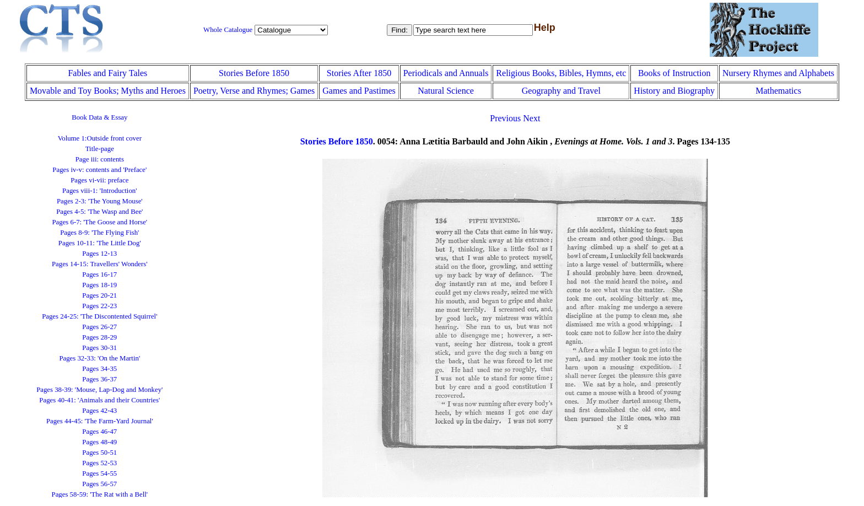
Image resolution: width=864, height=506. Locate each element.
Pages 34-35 (99, 369)
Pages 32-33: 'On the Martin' (99, 358)
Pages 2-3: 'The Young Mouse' (100, 201)
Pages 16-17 (99, 274)
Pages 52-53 (99, 463)
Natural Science (446, 90)
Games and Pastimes (358, 90)
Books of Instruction (674, 73)
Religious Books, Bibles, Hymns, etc (561, 73)
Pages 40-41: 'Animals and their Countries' (99, 400)
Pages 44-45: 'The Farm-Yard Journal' (99, 421)
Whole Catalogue (227, 30)
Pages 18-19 (99, 285)
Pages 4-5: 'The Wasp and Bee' (99, 212)
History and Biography (674, 90)
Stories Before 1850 (254, 73)
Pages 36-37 (99, 379)
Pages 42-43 (99, 411)
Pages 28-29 (99, 337)
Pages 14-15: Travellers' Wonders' (100, 264)
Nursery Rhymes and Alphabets (778, 73)
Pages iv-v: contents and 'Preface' (99, 170)
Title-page (99, 149)
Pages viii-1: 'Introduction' (99, 191)
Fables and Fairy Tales (107, 73)
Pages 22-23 (99, 306)
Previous (505, 118)
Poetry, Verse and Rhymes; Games (254, 90)
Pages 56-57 (99, 484)
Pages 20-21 (99, 295)
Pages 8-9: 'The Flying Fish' (99, 232)
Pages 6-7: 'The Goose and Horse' (99, 222)
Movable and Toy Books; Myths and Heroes (108, 90)
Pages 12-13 (99, 253)
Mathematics (778, 90)
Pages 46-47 (99, 431)
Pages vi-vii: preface (99, 180)
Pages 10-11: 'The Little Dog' (99, 243)
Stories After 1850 (359, 73)
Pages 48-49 (99, 442)
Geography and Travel (561, 90)
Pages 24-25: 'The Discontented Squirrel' (99, 316)
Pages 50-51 (99, 452)
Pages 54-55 (99, 473)
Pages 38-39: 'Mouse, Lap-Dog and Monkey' (99, 390)
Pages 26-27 (99, 327)
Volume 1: (100, 138)
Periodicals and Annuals (446, 73)
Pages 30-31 (99, 348)
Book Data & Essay (99, 117)
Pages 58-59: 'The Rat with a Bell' (100, 494)
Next (531, 118)
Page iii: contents (99, 159)
